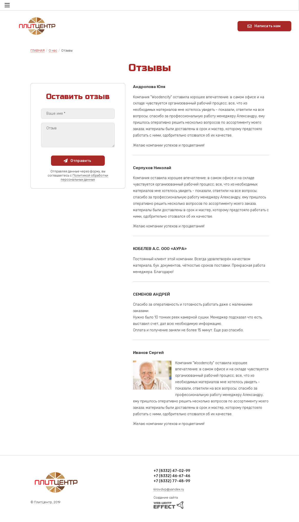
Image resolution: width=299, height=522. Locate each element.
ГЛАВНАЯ (37, 50)
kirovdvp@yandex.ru (168, 489)
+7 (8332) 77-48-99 (171, 481)
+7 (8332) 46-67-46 (171, 476)
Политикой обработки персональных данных (84, 177)
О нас (53, 50)
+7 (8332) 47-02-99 (171, 471)
